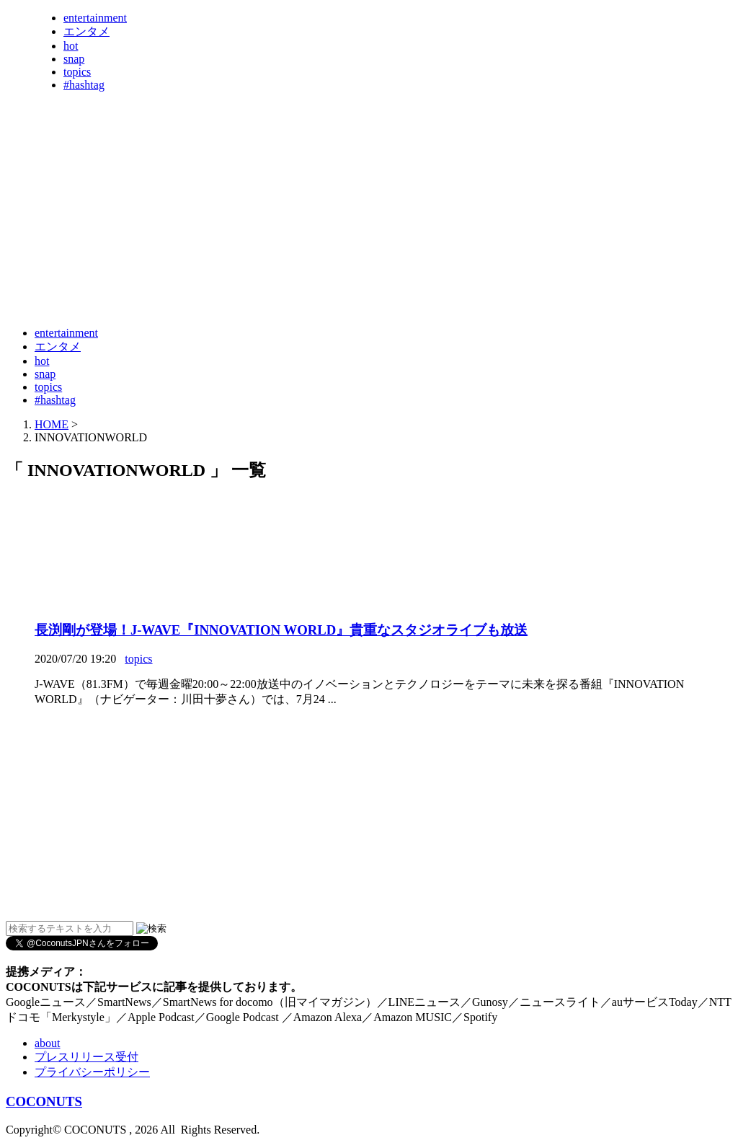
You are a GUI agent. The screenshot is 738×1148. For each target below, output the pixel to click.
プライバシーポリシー (92, 1072)
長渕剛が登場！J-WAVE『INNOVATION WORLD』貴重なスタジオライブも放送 (281, 629)
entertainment (95, 18)
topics (77, 72)
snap (73, 59)
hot (70, 46)
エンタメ (86, 31)
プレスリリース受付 (86, 1057)
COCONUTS (44, 1101)
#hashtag (84, 85)
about (48, 1043)
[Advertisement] (268, 279)
